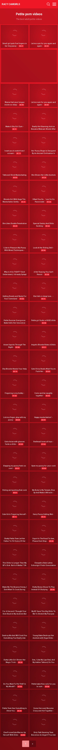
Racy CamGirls (11, 4)
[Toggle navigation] (54, 4)
